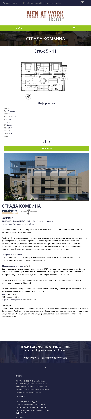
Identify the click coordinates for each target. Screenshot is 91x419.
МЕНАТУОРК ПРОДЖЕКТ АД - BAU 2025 (46, 390)
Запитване (47, 148)
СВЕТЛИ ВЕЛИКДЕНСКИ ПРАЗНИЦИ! (44, 385)
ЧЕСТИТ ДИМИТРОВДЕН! (44, 381)
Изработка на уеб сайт (42, 414)
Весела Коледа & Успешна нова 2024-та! (45, 394)
